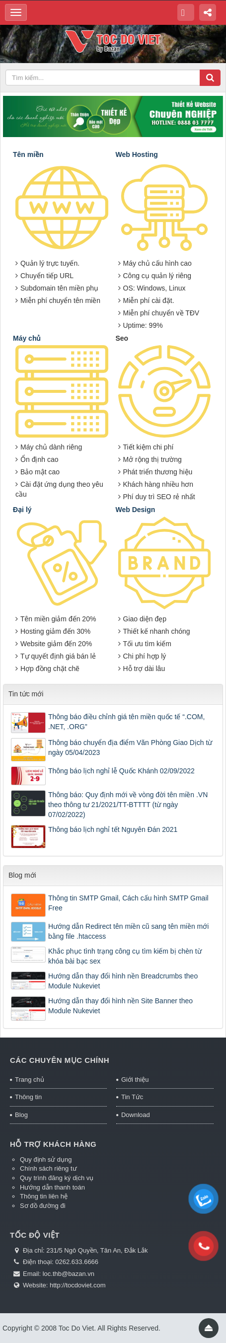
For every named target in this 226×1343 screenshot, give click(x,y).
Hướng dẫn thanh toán (52, 1187)
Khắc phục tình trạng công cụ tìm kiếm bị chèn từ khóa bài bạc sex (125, 956)
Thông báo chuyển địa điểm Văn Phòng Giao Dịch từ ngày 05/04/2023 (130, 747)
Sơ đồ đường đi (43, 1205)
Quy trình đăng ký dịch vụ (56, 1178)
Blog (21, 1115)
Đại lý (22, 510)
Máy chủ (27, 338)
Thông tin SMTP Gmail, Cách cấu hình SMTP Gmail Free (128, 903)
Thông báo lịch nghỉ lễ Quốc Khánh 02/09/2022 (121, 771)
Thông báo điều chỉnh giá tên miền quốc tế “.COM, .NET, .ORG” (126, 722)
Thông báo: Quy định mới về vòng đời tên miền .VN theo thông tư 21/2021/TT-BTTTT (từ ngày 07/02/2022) (128, 805)
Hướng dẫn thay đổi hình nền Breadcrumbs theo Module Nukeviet (123, 981)
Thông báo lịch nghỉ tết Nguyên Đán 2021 (112, 829)
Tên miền (28, 154)
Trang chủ (29, 1079)
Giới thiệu (135, 1079)
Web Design (135, 510)
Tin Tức (132, 1097)
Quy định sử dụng (46, 1159)
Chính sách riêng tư (48, 1168)
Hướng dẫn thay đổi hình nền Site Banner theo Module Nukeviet (120, 1006)
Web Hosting (137, 154)
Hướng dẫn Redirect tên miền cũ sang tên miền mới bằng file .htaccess (128, 931)
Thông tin (28, 1097)
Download (135, 1115)
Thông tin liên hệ (44, 1196)
